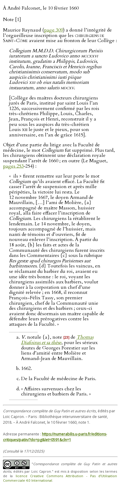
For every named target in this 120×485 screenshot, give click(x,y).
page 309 (53, 30)
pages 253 (13, 166)
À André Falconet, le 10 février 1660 (41, 8)
